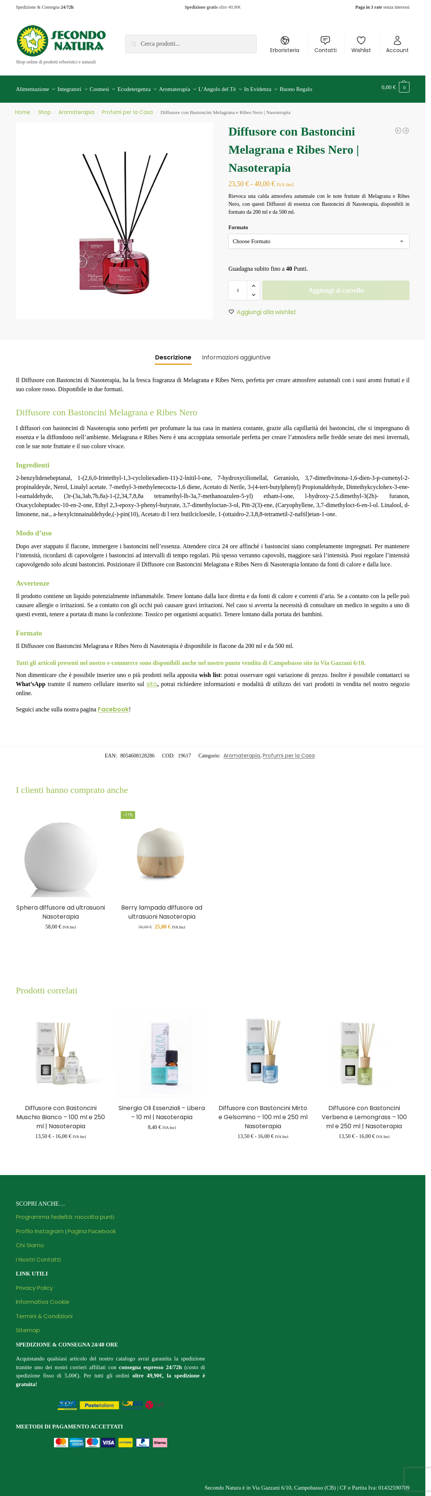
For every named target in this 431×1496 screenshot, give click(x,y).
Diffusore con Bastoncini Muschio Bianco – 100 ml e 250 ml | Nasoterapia (60, 1112)
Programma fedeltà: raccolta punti (65, 1213)
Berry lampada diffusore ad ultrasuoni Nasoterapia (161, 907)
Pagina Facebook (92, 1227)
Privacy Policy (34, 1283)
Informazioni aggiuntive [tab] (236, 353)
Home (22, 108)
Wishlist (361, 44)
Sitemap (28, 1326)
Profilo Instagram (40, 1227)
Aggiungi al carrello (336, 286)
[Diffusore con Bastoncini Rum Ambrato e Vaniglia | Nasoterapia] (405, 126)
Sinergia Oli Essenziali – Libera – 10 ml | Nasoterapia (162, 1108)
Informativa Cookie (42, 1298)
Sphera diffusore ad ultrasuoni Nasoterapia (60, 907)
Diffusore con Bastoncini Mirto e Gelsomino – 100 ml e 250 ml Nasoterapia (263, 1112)
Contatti (325, 44)
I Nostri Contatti (38, 1255)
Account (397, 44)
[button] (395, 87)
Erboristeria (284, 44)
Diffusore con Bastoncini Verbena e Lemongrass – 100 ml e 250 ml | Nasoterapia (364, 1112)
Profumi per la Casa (127, 108)
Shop (44, 108)
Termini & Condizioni (44, 1312)
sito (151, 679)
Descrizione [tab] (173, 353)
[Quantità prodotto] (237, 286)
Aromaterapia (76, 108)
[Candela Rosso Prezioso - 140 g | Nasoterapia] (398, 126)
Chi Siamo (30, 1241)
